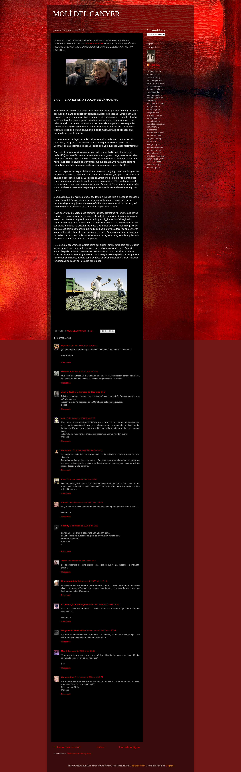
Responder (66, 362)
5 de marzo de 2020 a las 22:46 (88, 502)
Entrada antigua (129, 747)
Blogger (169, 766)
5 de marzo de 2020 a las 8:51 (91, 392)
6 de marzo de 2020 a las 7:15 (84, 526)
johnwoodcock (138, 766)
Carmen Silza (67, 677)
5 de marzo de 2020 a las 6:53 (83, 345)
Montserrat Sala (69, 581)
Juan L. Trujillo (68, 392)
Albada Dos (67, 502)
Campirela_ (66, 450)
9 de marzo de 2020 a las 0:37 (89, 677)
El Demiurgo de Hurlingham (75, 604)
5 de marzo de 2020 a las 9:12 (81, 418)
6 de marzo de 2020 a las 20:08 (101, 630)
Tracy (64, 561)
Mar (63, 651)
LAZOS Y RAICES (94, 43)
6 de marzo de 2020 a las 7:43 (81, 561)
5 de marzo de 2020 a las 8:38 (84, 371)
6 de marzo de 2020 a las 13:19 (92, 581)
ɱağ (63, 418)
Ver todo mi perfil (154, 171)
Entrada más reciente (67, 747)
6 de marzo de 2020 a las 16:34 (104, 604)
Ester (63, 479)
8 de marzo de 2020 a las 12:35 (80, 651)
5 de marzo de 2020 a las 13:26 (82, 479)
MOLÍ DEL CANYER (86, 14)
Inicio (100, 747)
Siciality (65, 526)
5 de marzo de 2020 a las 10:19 (88, 450)
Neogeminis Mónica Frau (73, 630)
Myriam (64, 345)
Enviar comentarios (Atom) (79, 753)
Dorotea (65, 371)
